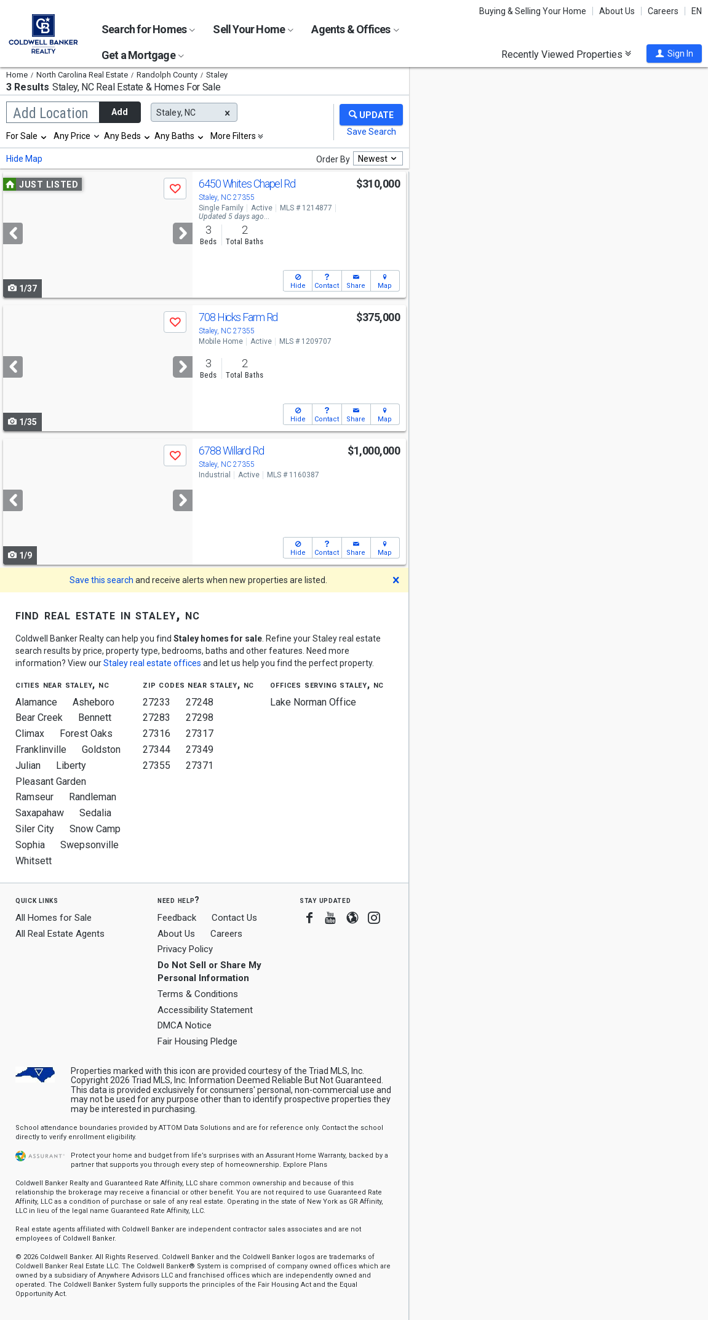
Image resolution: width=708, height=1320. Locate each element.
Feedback (176, 918)
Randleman (92, 797)
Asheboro (93, 702)
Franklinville (40, 749)
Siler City (34, 829)
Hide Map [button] (24, 159)
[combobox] (27, 136)
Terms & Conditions (197, 994)
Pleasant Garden (50, 781)
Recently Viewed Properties (566, 54)
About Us (617, 11)
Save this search (101, 580)
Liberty (71, 765)
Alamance (36, 702)
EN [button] (696, 11)
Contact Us (234, 917)
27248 (199, 702)
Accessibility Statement (205, 1010)
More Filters (233, 136)
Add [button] (119, 112)
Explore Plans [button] (305, 1165)
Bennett (94, 717)
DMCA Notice (184, 1025)
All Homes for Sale (53, 917)
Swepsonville (89, 845)
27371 (199, 765)
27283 (156, 717)
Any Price (72, 136)
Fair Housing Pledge (197, 1041)
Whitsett (33, 861)
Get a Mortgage (142, 55)
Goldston (101, 749)
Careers (663, 11)
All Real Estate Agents (60, 933)
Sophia (30, 845)
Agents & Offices (355, 29)
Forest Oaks (86, 733)
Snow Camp (95, 829)
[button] (674, 53)
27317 (199, 733)
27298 (199, 717)
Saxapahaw (39, 813)
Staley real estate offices (152, 663)
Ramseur (34, 797)
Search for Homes (148, 29)
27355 (156, 765)
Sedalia (95, 813)
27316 (156, 733)
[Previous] (13, 233)
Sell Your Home (253, 29)
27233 (156, 702)
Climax (29, 733)
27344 (156, 749)
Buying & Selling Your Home (532, 11)
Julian (28, 765)
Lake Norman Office (313, 702)
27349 (199, 749)
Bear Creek (39, 717)
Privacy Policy (185, 949)
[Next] (183, 233)
